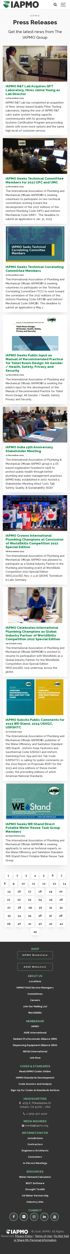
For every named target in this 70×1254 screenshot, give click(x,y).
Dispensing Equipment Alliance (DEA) (35, 1045)
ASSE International (35, 1032)
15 (8, 891)
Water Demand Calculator (35, 1177)
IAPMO (35, 1026)
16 (19, 891)
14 (64, 883)
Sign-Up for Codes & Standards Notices (35, 1090)
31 (50, 907)
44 (61, 923)
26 (61, 899)
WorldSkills (35, 1012)
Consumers (35, 1156)
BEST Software (35, 1183)
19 (50, 891)
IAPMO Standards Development (35, 1077)
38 (60, 915)
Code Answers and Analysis (35, 1084)
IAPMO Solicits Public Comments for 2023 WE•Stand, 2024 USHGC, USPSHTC (35, 723)
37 (50, 915)
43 (50, 923)
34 (19, 915)
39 (8, 923)
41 (29, 923)
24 (40, 899)
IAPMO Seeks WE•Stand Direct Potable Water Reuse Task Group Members (33, 827)
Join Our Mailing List (35, 1006)
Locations (35, 981)
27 (8, 907)
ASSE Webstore (35, 967)
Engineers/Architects (35, 1150)
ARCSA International (35, 1051)
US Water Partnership (35, 1195)
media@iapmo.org (35, 1125)
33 (9, 915)
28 (19, 907)
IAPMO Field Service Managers (35, 987)
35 (29, 915)
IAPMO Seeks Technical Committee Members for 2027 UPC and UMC (35, 180)
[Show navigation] (63, 4)
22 (19, 899)
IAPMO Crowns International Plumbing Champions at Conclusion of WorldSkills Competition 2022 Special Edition (34, 541)
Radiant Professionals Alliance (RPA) (35, 1039)
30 (40, 907)
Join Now (35, 1057)
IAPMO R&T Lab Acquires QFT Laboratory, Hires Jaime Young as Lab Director (33, 90)
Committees (35, 993)
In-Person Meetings (35, 1163)
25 (50, 899)
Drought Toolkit (35, 1189)
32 (61, 907)
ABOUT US (35, 976)
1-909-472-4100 (35, 1113)
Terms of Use (43, 1236)
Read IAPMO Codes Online (35, 1071)
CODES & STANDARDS (35, 1066)
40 (19, 923)
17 (29, 891)
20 (61, 891)
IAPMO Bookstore (35, 955)
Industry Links (35, 1201)
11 (33, 883)
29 (30, 907)
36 (40, 915)
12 (44, 883)
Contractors (35, 1144)
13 (54, 883)
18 (40, 891)
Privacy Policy (24, 1236)
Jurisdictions (35, 1138)
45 (35, 931)
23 (29, 899)
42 (40, 923)
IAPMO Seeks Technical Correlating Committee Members (35, 269)
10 (23, 883)
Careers (35, 1000)
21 (8, 899)
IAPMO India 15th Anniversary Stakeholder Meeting (29, 449)
